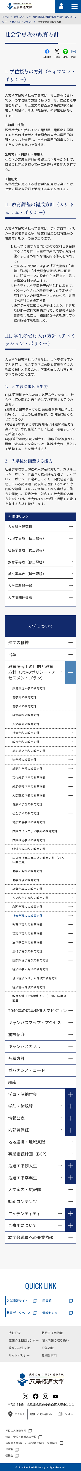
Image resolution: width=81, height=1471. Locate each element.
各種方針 (16, 1058)
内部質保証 (18, 1130)
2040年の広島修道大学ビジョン (37, 1010)
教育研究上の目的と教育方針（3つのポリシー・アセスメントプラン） (32, 672)
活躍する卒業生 (22, 1177)
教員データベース (19, 1312)
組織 (12, 1082)
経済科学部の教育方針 (27, 768)
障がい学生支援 (19, 1348)
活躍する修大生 (22, 1165)
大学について (21, 16)
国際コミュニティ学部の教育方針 (34, 831)
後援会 (9, 1455)
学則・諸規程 (20, 1106)
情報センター (51, 1312)
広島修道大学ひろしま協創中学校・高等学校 (31, 1443)
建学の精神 (18, 642)
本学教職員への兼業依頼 (30, 1237)
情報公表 (16, 1118)
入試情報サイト (17, 1300)
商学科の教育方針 (24, 706)
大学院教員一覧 (20, 585)
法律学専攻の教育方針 (27, 951)
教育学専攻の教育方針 (27, 924)
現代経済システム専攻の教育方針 (35, 978)
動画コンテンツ (24, 1201)
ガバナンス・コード (26, 1070)
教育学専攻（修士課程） (27, 561)
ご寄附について (22, 1225)
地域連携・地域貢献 (26, 1142)
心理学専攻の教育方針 (27, 906)
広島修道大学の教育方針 (29, 688)
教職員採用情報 (52, 1333)
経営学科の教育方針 (26, 715)
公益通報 (48, 1348)
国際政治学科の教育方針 (29, 840)
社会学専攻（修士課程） (27, 550)
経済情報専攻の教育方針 (29, 987)
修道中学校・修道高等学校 (21, 1436)
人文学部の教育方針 (26, 724)
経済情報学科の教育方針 (29, 786)
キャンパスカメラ (24, 1046)
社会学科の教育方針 (26, 733)
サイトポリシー (19, 1355)
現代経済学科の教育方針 (29, 777)
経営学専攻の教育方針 (27, 889)
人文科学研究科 (20, 526)
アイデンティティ (24, 1213)
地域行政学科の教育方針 (29, 849)
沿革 (12, 654)
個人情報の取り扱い (55, 1340)
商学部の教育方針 (24, 697)
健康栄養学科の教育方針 (29, 822)
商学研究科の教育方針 (27, 871)
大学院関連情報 (20, 597)
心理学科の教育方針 (26, 813)
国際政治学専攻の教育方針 (30, 960)
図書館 (46, 1300)
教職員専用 (49, 1355)
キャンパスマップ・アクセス (34, 1022)
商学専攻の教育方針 (26, 880)
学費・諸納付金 (22, 1094)
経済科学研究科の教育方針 (30, 969)
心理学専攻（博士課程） (27, 538)
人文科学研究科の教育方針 (30, 898)
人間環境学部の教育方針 (29, 795)
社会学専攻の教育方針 (27, 915)
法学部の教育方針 (24, 759)
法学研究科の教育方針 (27, 942)
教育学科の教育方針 (26, 742)
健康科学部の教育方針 (27, 804)
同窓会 (9, 1449)
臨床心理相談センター (24, 1340)
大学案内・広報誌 (24, 1189)
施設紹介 (16, 1034)
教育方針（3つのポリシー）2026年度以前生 (39, 998)
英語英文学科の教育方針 (29, 751)
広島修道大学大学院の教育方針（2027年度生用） (38, 860)
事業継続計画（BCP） (28, 1154)
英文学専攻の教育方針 (27, 933)
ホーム (5, 16)
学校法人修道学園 (15, 1430)
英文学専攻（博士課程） (27, 573)
